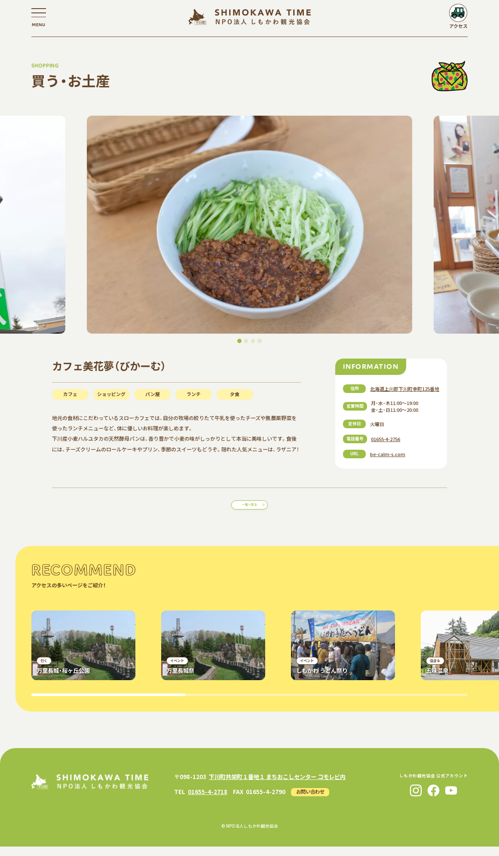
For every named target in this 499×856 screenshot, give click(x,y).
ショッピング (111, 393)
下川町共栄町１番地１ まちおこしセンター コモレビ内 (277, 786)
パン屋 (152, 393)
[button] (239, 341)
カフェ (70, 393)
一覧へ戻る (249, 508)
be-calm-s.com (387, 454)
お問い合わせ (310, 801)
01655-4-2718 (207, 801)
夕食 (234, 393)
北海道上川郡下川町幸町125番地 (404, 388)
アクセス (458, 25)
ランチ (194, 393)
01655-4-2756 (385, 439)
